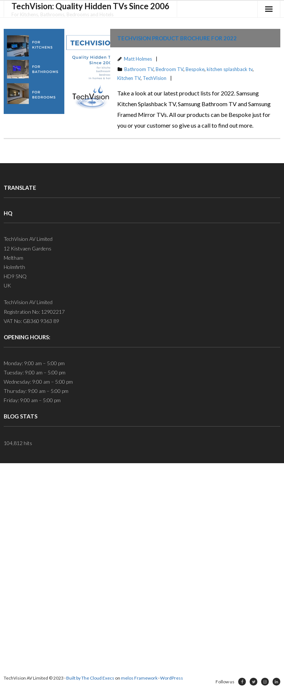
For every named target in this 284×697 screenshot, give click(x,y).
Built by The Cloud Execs (90, 678)
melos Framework (139, 678)
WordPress (171, 678)
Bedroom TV (169, 69)
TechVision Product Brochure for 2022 (177, 38)
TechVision (154, 78)
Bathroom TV (138, 69)
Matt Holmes (138, 59)
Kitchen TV (129, 78)
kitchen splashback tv (230, 69)
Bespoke (195, 69)
